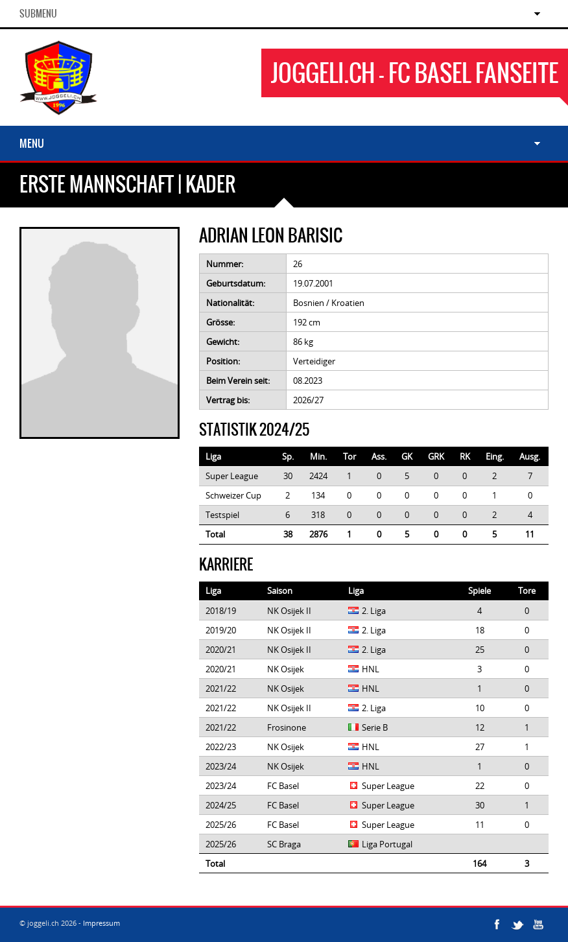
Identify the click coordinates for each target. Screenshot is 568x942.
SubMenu (38, 13)
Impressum (101, 923)
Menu (31, 143)
